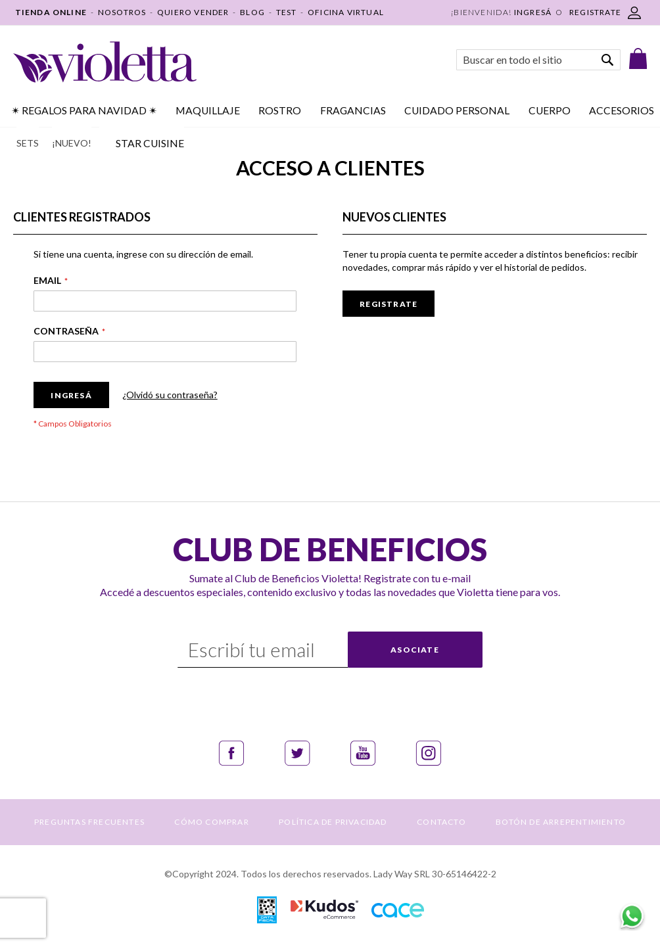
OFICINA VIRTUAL (346, 12)
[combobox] (538, 59)
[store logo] (105, 62)
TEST (286, 12)
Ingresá (533, 12)
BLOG (252, 12)
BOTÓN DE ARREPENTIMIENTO (561, 822)
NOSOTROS (122, 12)
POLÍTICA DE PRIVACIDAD (333, 822)
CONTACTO (441, 822)
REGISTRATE (595, 12)
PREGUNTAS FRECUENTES (89, 822)
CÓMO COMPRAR (211, 822)
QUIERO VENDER (193, 12)
